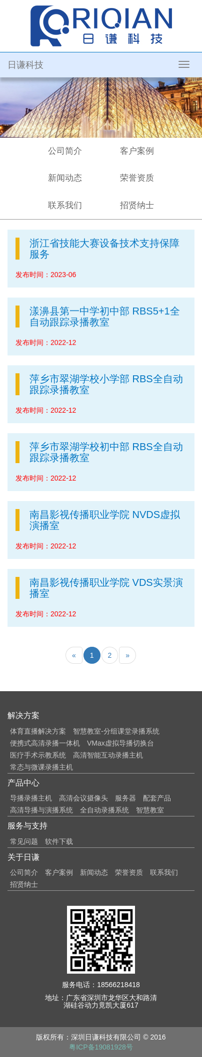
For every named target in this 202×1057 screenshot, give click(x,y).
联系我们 (65, 205)
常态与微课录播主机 (41, 767)
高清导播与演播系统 (41, 810)
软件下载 (59, 841)
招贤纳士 (137, 205)
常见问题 (24, 841)
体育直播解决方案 (38, 731)
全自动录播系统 (104, 810)
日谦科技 (26, 65)
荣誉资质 (137, 178)
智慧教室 (150, 810)
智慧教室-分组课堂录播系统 (116, 731)
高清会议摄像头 (83, 798)
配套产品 (157, 798)
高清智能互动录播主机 (108, 755)
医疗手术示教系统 (38, 755)
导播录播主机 (31, 798)
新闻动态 (65, 178)
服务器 (125, 798)
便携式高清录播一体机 (45, 743)
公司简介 (65, 151)
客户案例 (137, 151)
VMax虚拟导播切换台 (120, 743)
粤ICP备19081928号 (101, 1047)
